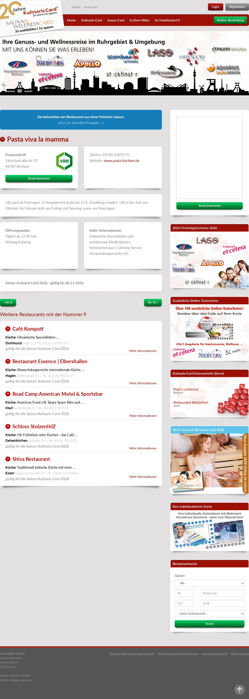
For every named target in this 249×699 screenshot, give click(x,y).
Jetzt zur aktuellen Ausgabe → (81, 122)
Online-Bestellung (230, 20)
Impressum (90, 7)
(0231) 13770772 (55, 343)
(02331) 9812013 (60, 375)
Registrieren (237, 6)
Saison (180, 575)
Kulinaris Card (91, 20)
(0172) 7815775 (65, 440)
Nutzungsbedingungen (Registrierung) (132, 653)
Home (71, 20)
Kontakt (76, 7)
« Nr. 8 (8, 302)
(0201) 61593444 (65, 473)
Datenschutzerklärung (214, 653)
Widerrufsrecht (240, 653)
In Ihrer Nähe (139, 20)
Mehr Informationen (142, 351)
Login (215, 6)
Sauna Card (115, 20)
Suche (210, 623)
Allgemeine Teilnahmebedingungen (177, 653)
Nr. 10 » (153, 302)
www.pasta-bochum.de (121, 160)
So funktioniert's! (167, 20)
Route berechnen (39, 178)
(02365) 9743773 (55, 408)
